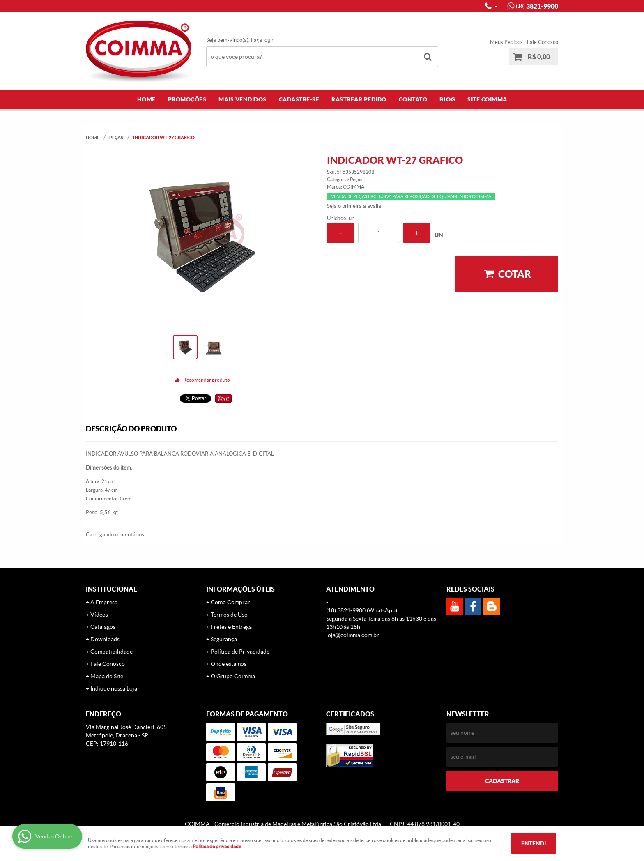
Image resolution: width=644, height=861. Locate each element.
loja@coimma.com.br (352, 635)
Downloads (105, 639)
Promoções (187, 99)
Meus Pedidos (506, 42)
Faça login (262, 40)
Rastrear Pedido (358, 99)
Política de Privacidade (240, 651)
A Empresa (103, 602)
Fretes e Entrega (231, 627)
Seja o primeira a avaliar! (356, 206)
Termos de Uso (229, 614)
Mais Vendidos (242, 99)
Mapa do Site (106, 676)
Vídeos (99, 614)
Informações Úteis (240, 589)
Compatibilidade (111, 651)
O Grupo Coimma (233, 676)
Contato (413, 99)
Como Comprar (230, 602)
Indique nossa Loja (113, 688)
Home (146, 99)
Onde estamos (228, 664)
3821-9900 (537, 6)
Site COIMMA (487, 99)
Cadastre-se (299, 99)
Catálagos (102, 627)
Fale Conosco (542, 42)
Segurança (224, 639)
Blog (447, 99)
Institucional (111, 589)
